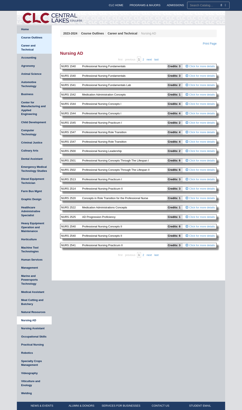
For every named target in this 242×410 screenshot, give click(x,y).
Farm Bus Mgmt (31, 191)
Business (27, 94)
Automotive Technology (28, 84)
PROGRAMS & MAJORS (145, 5)
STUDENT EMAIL (200, 405)
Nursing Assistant (33, 328)
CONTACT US (160, 405)
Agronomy (28, 65)
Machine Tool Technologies (30, 249)
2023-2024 (70, 33)
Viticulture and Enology (30, 383)
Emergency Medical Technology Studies (34, 168)
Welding (26, 393)
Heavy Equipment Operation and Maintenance (32, 227)
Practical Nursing (32, 344)
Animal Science (31, 73)
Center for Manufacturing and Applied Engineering (33, 108)
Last (156, 59)
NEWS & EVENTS (42, 405)
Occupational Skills (33, 336)
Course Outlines (31, 37)
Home (25, 29)
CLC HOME (116, 5)
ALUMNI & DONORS (81, 405)
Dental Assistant (31, 158)
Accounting (28, 57)
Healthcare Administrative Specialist (30, 211)
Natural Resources (33, 312)
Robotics (27, 352)
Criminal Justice (31, 142)
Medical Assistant (32, 292)
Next (149, 59)
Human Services (31, 259)
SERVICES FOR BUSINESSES (121, 405)
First (120, 59)
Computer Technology (28, 132)
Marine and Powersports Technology (29, 279)
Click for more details (200, 66)
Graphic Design (31, 199)
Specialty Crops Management (31, 363)
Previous (130, 59)
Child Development (33, 122)
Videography (29, 373)
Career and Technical (28, 47)
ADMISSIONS (175, 5)
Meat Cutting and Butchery (32, 302)
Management (29, 267)
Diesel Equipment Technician (32, 180)
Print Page (209, 43)
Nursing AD (28, 320)
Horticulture (29, 239)
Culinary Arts (29, 150)
